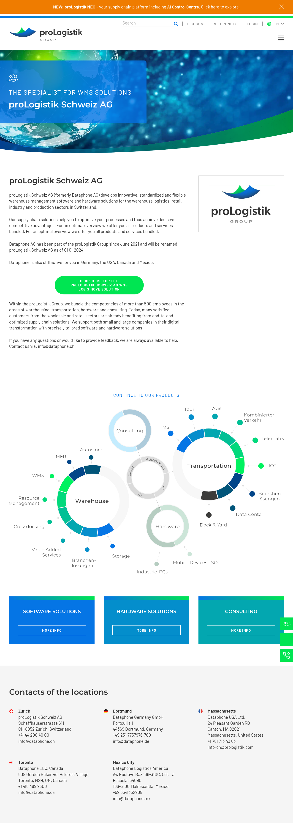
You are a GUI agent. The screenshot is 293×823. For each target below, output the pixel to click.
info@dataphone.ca (36, 792)
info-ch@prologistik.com (231, 747)
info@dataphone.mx (131, 798)
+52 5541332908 (127, 792)
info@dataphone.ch (56, 346)
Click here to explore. (220, 6)
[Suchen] (176, 24)
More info (52, 630)
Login (252, 24)
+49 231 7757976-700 (132, 735)
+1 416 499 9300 (32, 786)
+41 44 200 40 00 (33, 735)
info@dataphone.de (131, 741)
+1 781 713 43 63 (222, 741)
